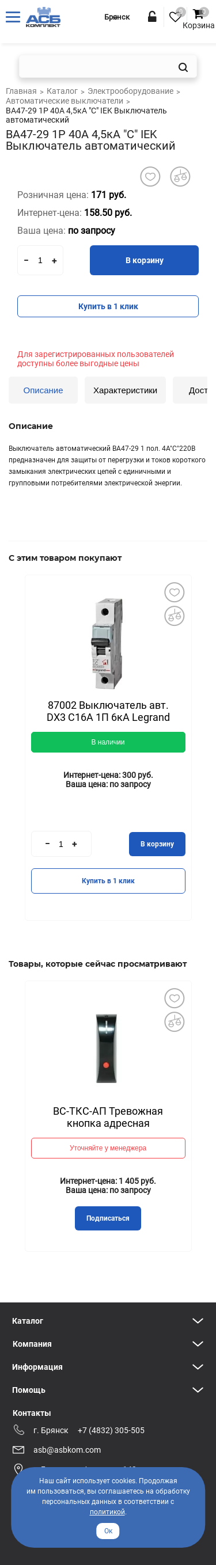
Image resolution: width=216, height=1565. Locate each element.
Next (174, 717)
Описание (43, 390)
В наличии (107, 742)
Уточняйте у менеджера (108, 1148)
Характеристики (125, 390)
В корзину (145, 260)
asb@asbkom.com (67, 1449)
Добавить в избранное (174, 592)
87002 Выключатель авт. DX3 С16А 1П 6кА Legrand (108, 711)
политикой (107, 1512)
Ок (108, 1531)
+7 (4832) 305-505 (111, 1430)
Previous (43, 716)
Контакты (32, 1413)
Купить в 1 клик (108, 306)
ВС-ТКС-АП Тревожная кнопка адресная (108, 1117)
